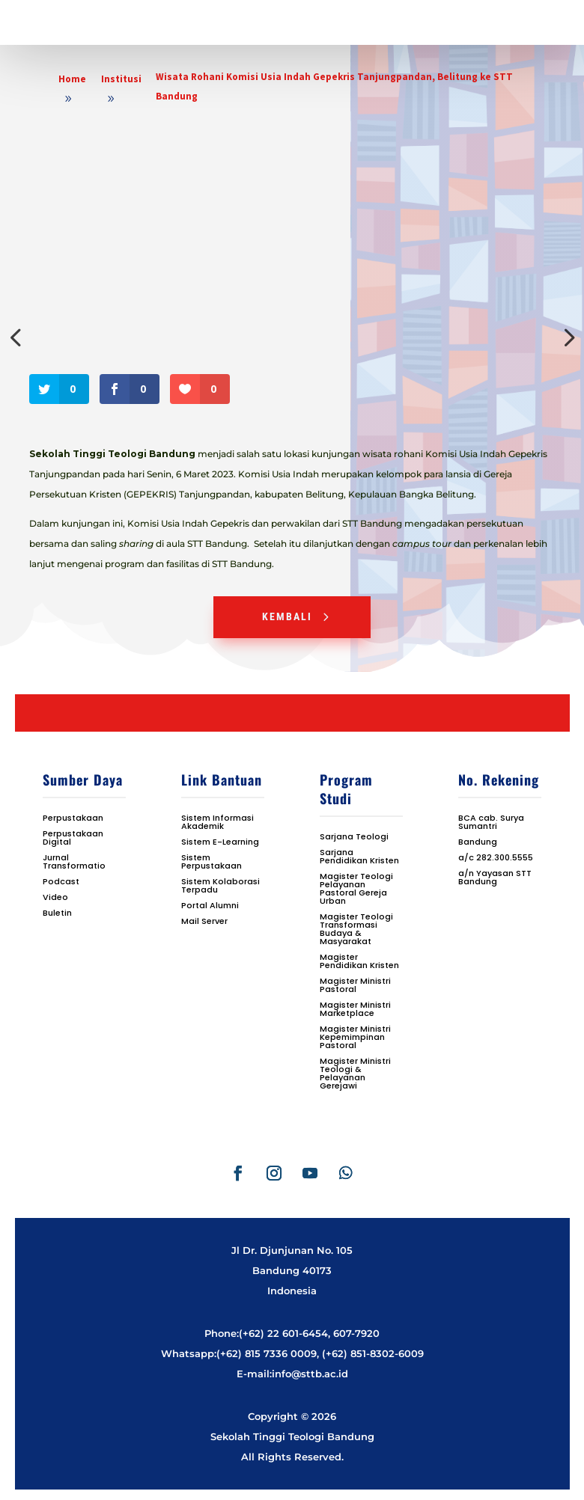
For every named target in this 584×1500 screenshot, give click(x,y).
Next (566, 337)
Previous (17, 337)
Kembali (287, 616)
